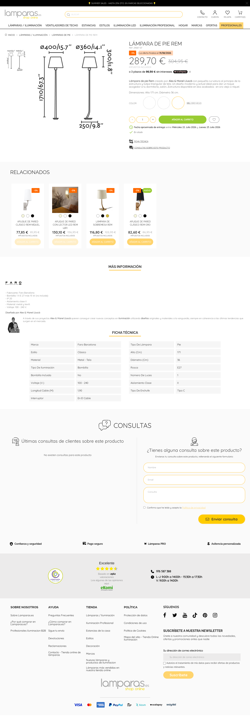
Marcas (196, 25)
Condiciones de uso (135, 623)
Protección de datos (135, 616)
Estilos (104, 25)
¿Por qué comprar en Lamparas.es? (23, 624)
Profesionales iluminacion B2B (28, 631)
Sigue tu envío (56, 631)
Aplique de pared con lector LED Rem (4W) (65, 224)
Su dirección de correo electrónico (183, 651)
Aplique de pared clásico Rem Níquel (28, 223)
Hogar (183, 25)
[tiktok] (195, 616)
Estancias (89, 25)
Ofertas (211, 25)
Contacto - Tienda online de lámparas (64, 654)
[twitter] (175, 616)
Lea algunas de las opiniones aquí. (107, 582)
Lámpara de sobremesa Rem (102, 223)
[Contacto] (202, 14)
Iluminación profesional (157, 25)
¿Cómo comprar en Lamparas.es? (59, 624)
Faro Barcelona (26, 292)
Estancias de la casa (98, 631)
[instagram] (215, 616)
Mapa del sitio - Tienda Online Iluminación (141, 639)
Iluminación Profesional (100, 623)
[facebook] (165, 616)
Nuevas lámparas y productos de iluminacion (101, 662)
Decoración (93, 646)
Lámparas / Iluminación (25, 25)
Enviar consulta (222, 519)
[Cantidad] (142, 119)
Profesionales (231, 25)
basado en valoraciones (107, 576)
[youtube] (185, 616)
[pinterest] (205, 616)
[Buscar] (124, 14)
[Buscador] (68, 14)
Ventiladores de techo (62, 25)
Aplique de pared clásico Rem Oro (140, 223)
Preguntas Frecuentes (61, 616)
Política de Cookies (135, 631)
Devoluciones (56, 639)
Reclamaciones (57, 646)
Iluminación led (125, 25)
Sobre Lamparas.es (22, 616)
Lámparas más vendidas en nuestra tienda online (102, 670)
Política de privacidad (194, 507)
